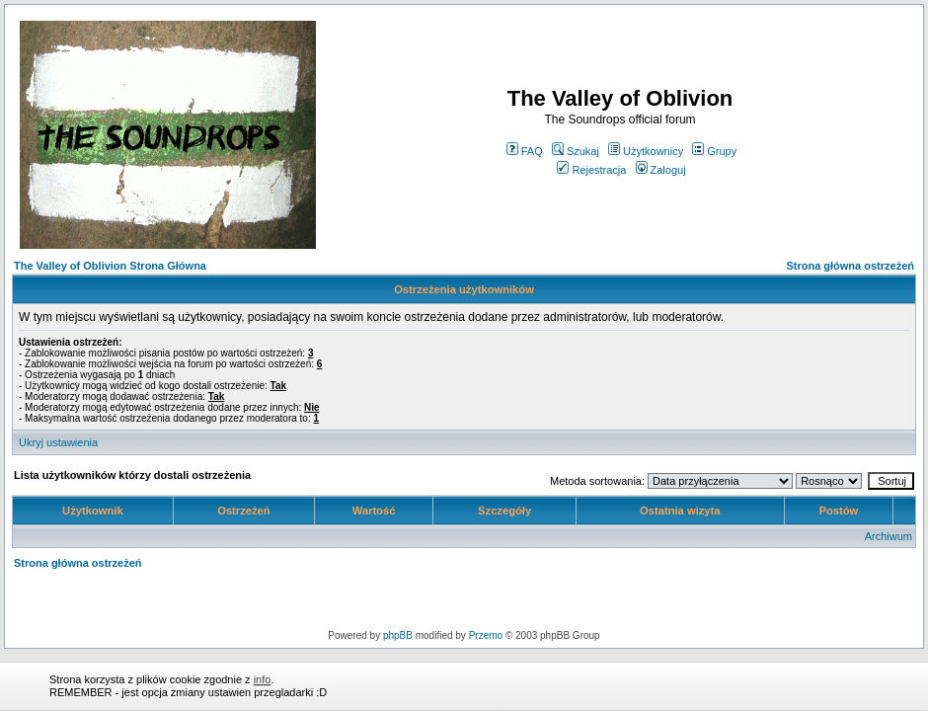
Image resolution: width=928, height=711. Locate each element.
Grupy (714, 151)
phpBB (398, 635)
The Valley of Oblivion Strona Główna (110, 266)
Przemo (486, 635)
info (262, 679)
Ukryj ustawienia (58, 442)
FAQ (524, 151)
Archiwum (888, 536)
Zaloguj (661, 170)
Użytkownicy (645, 151)
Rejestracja (591, 170)
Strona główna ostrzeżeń (850, 266)
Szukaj (575, 151)
